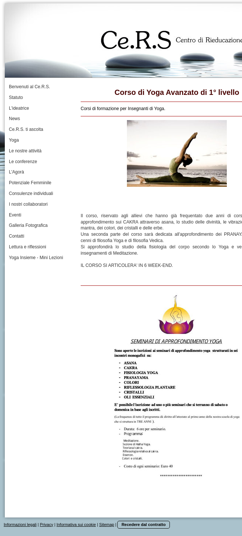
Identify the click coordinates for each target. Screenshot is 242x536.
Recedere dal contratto (143, 524)
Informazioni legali (20, 524)
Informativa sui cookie (76, 524)
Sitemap (106, 524)
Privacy (46, 524)
